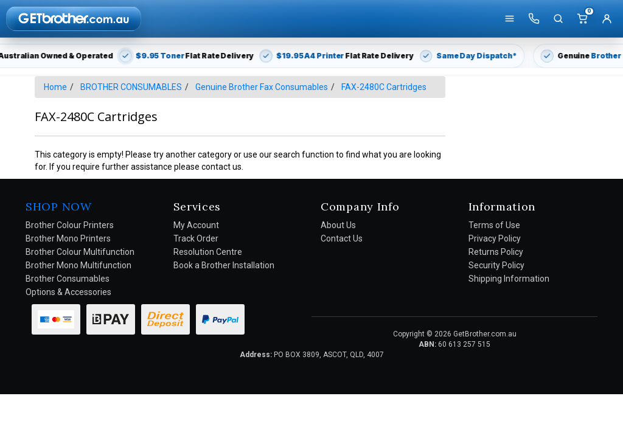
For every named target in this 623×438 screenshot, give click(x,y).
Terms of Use (494, 225)
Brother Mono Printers (68, 238)
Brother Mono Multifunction (78, 265)
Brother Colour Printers (70, 225)
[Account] (606, 19)
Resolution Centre (207, 252)
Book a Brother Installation (223, 265)
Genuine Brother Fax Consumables (261, 87)
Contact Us (342, 238)
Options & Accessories (68, 292)
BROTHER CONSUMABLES (131, 87)
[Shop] (509, 19)
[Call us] (533, 19)
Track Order (195, 238)
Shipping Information (508, 278)
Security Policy (496, 265)
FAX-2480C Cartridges (383, 87)
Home (55, 87)
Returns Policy (495, 252)
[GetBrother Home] (73, 18)
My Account (196, 225)
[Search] (558, 19)
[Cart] (582, 19)
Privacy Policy (494, 238)
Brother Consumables (68, 278)
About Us (338, 225)
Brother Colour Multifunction (80, 252)
